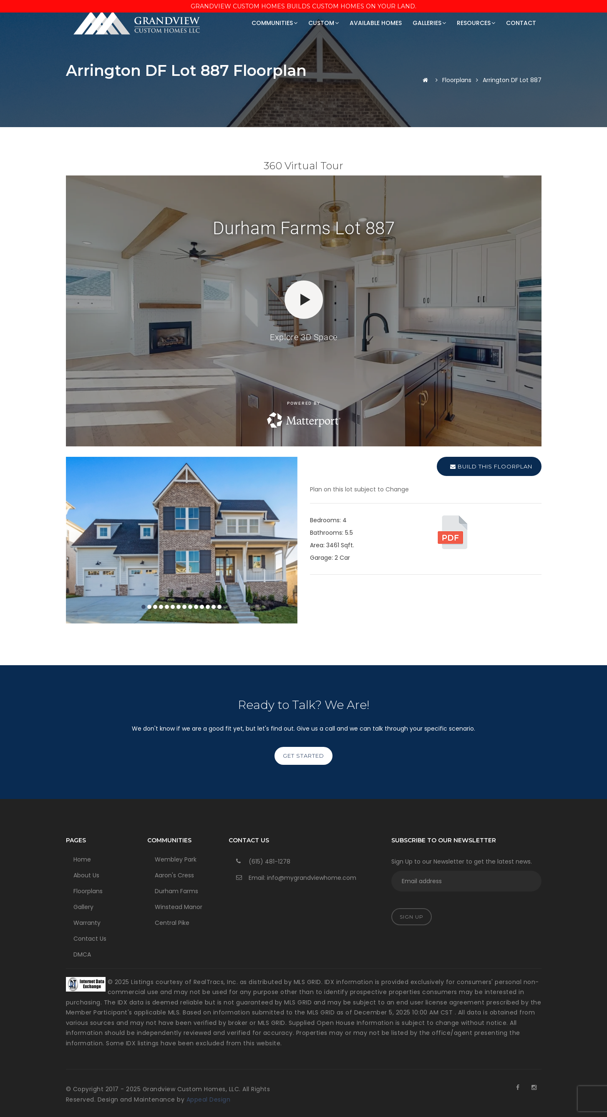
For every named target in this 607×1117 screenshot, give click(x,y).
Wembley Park (175, 859)
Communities (274, 23)
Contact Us (89, 938)
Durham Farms (176, 891)
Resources (476, 23)
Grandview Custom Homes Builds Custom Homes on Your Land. (303, 6)
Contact (521, 23)
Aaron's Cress (174, 875)
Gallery (83, 907)
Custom (323, 23)
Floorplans (456, 80)
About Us (86, 875)
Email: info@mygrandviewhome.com (302, 878)
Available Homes (376, 23)
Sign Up (411, 917)
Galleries (429, 23)
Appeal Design (208, 1099)
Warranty (87, 923)
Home (82, 859)
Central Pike (172, 923)
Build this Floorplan (491, 466)
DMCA (82, 954)
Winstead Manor (178, 907)
